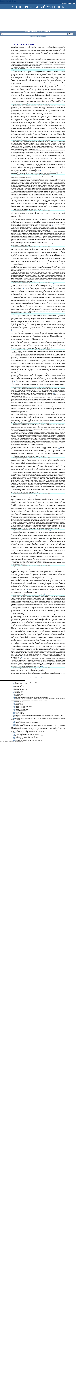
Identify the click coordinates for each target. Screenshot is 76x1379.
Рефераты (47, 31)
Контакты (34, 31)
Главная (27, 31)
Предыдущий (32, 677)
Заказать (41, 31)
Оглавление (38, 677)
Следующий (43, 677)
